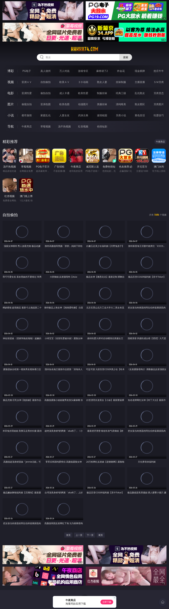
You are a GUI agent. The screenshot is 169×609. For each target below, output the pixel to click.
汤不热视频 (64, 126)
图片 (10, 104)
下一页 (90, 535)
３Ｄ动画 (83, 82)
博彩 (10, 71)
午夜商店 (27, 126)
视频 (10, 82)
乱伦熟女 (140, 93)
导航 (10, 126)
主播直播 (140, 82)
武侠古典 (83, 115)
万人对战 (64, 71)
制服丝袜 (102, 93)
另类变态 (159, 93)
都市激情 (27, 115)
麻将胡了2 (102, 71)
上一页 (79, 535)
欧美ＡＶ (64, 82)
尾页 (100, 535)
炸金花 (121, 71)
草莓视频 (45, 126)
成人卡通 (64, 93)
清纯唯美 (121, 104)
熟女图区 (140, 104)
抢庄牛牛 (159, 71)
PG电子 (26, 71)
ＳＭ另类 (159, 82)
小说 (10, 115)
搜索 (125, 57)
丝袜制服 (121, 82)
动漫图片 (83, 104)
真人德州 (45, 71)
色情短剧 (102, 126)
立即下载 (106, 601)
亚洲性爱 (27, 93)
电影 (10, 93)
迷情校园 (102, 115)
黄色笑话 (140, 115)
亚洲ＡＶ (27, 82)
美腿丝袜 (102, 104)
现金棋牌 (140, 71)
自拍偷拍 (45, 82)
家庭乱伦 (45, 115)
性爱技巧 (159, 115)
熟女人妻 (102, 82)
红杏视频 (83, 126)
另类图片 (159, 104)
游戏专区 (83, 71)
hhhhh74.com (84, 49)
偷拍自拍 (45, 93)
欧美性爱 (83, 93)
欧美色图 (64, 104)
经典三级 (121, 93)
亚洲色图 (45, 104)
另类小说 (121, 115)
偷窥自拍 (27, 104)
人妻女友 (64, 115)
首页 (68, 535)
